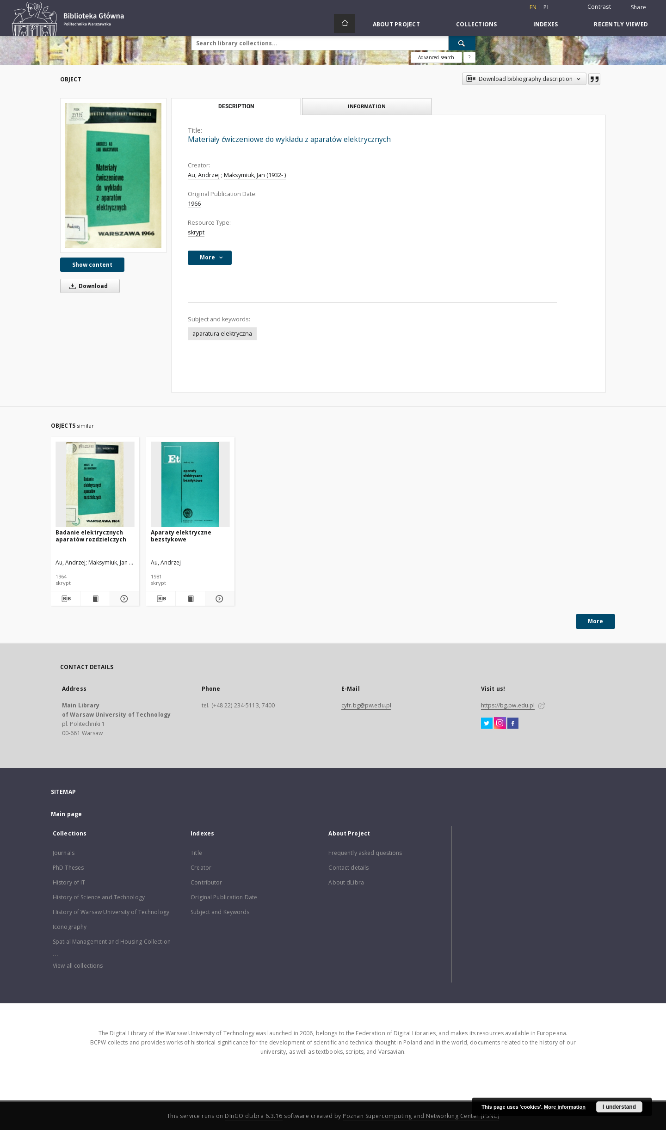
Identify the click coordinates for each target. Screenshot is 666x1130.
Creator (201, 868)
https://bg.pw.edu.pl (508, 705)
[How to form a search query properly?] (469, 57)
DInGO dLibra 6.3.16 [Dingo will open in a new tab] (254, 1116)
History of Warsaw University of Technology (111, 912)
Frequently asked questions (365, 853)
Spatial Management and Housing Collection (112, 942)
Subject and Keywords (220, 912)
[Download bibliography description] (65, 599)
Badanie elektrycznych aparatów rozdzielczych (91, 535)
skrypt (196, 232)
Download (87, 286)
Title (196, 853)
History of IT (69, 882)
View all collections (78, 966)
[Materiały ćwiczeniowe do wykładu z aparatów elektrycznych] (113, 175)
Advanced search (436, 57)
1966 (194, 204)
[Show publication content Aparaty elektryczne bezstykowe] (190, 599)
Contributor (206, 882)
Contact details (348, 868)
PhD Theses (68, 868)
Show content (92, 265)
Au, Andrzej (204, 175)
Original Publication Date (224, 897)
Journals (63, 853)
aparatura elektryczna (222, 334)
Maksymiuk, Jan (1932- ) (255, 175)
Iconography (69, 927)
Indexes (545, 24)
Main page (66, 814)
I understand (619, 1107)
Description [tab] (236, 106)
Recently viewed (621, 24)
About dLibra (346, 882)
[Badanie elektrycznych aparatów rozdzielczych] (95, 485)
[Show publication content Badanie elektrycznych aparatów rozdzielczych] (95, 599)
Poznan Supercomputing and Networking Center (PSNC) (421, 1116)
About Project (396, 24)
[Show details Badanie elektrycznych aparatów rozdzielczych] (123, 599)
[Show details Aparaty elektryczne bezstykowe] (218, 599)
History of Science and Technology (99, 897)
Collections (476, 24)
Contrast (599, 7)
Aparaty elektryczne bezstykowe (181, 535)
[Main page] (344, 23)
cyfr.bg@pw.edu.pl (366, 705)
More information (565, 1107)
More (595, 621)
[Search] (462, 43)
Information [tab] (367, 106)
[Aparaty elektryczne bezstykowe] (190, 485)
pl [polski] (546, 7)
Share (638, 7)
